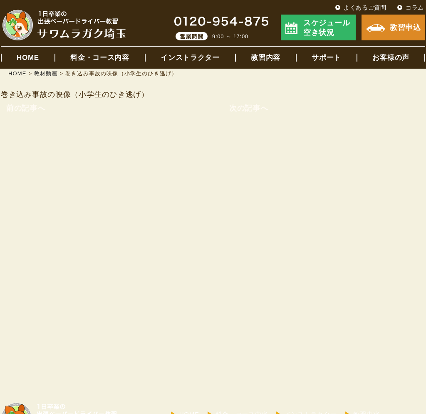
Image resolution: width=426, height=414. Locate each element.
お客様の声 (390, 57)
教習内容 (265, 57)
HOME (28, 57)
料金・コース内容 (99, 57)
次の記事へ (248, 108)
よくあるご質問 (365, 7)
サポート (326, 57)
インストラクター (190, 57)
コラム (415, 7)
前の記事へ (25, 108)
